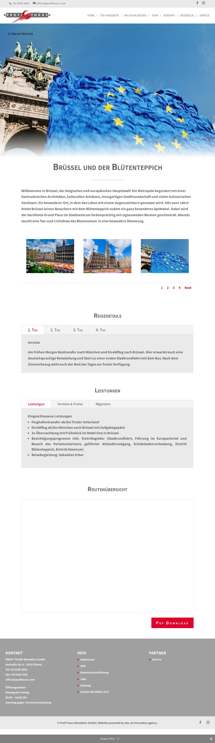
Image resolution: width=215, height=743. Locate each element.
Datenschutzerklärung (94, 672)
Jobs (83, 679)
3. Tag (78, 330)
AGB (82, 666)
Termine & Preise (70, 404)
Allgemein (103, 404)
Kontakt (169, 15)
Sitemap (85, 685)
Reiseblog (187, 15)
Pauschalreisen (135, 15)
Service (204, 15)
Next (188, 287)
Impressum (87, 659)
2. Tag (55, 330)
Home (91, 15)
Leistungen (36, 404)
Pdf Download (172, 623)
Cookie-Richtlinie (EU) (94, 692)
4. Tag (101, 330)
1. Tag (33, 330)
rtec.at (129, 723)
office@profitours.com (20, 679)
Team (155, 15)
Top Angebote (109, 15)
